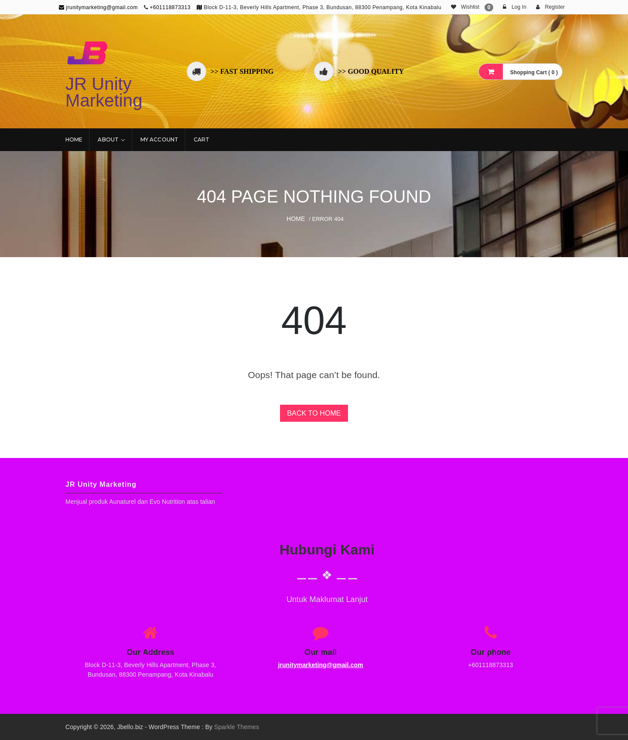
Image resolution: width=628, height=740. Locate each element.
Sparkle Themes (236, 726)
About (108, 139)
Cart (201, 139)
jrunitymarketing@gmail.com (98, 7)
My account (159, 139)
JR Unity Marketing (104, 92)
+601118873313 (170, 7)
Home (73, 139)
